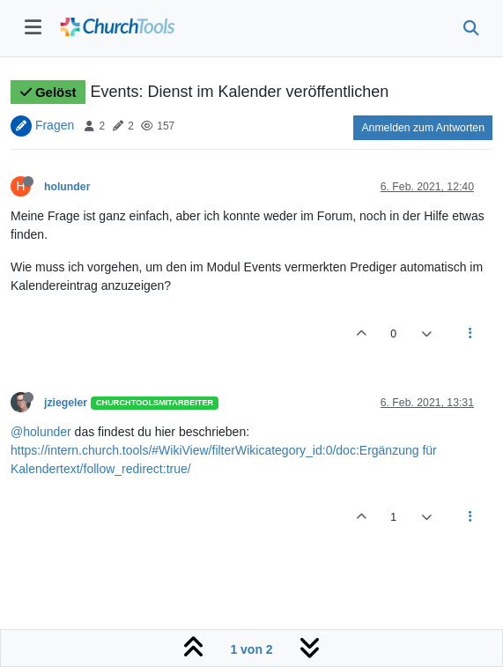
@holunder (41, 432)
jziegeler (65, 402)
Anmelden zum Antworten (423, 128)
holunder (67, 187)
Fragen (54, 125)
